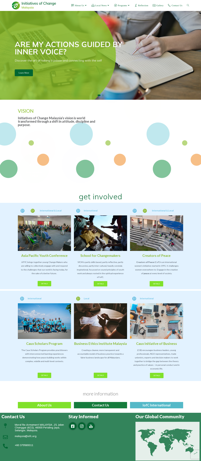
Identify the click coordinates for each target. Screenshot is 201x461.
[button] (99, 95)
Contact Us (100, 405)
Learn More (24, 73)
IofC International (157, 405)
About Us (44, 405)
